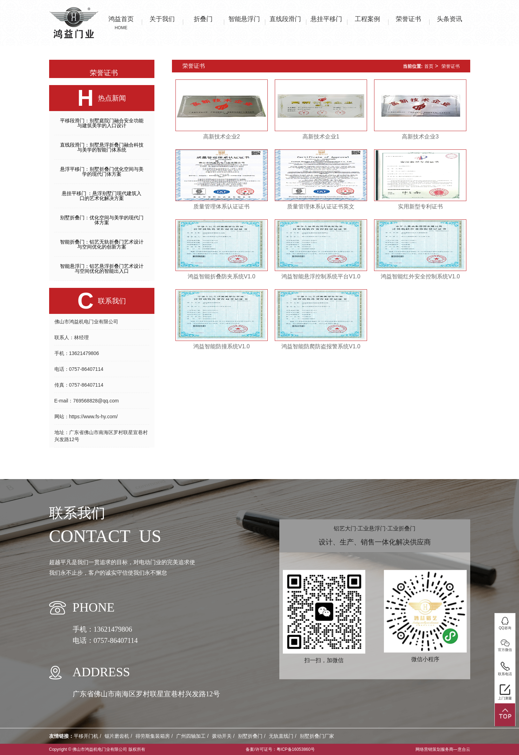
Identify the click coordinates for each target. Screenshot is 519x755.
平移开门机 (86, 736)
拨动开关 (222, 736)
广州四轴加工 (191, 736)
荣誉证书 (450, 66)
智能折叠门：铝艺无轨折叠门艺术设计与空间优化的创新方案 (102, 244)
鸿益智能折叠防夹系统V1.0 (221, 276)
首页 (428, 66)
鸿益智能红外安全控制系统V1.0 (420, 276)
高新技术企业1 (320, 137)
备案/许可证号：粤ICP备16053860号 (280, 749)
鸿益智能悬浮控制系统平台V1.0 (320, 276)
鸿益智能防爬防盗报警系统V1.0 (320, 346)
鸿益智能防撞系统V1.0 (221, 346)
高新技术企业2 (221, 137)
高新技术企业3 (420, 137)
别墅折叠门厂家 (317, 736)
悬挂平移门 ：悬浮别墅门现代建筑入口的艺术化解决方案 (102, 196)
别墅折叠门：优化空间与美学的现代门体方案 (102, 220)
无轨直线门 (281, 736)
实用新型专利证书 (420, 206)
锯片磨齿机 (117, 736)
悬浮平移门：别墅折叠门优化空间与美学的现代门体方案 (102, 171)
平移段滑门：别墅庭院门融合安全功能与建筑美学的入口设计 (102, 123)
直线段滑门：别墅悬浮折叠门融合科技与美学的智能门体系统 (102, 147)
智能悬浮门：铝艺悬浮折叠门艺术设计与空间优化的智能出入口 (102, 268)
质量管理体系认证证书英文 (320, 206)
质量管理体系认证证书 (221, 206)
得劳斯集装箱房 (152, 736)
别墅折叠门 (250, 736)
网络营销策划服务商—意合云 (442, 749)
